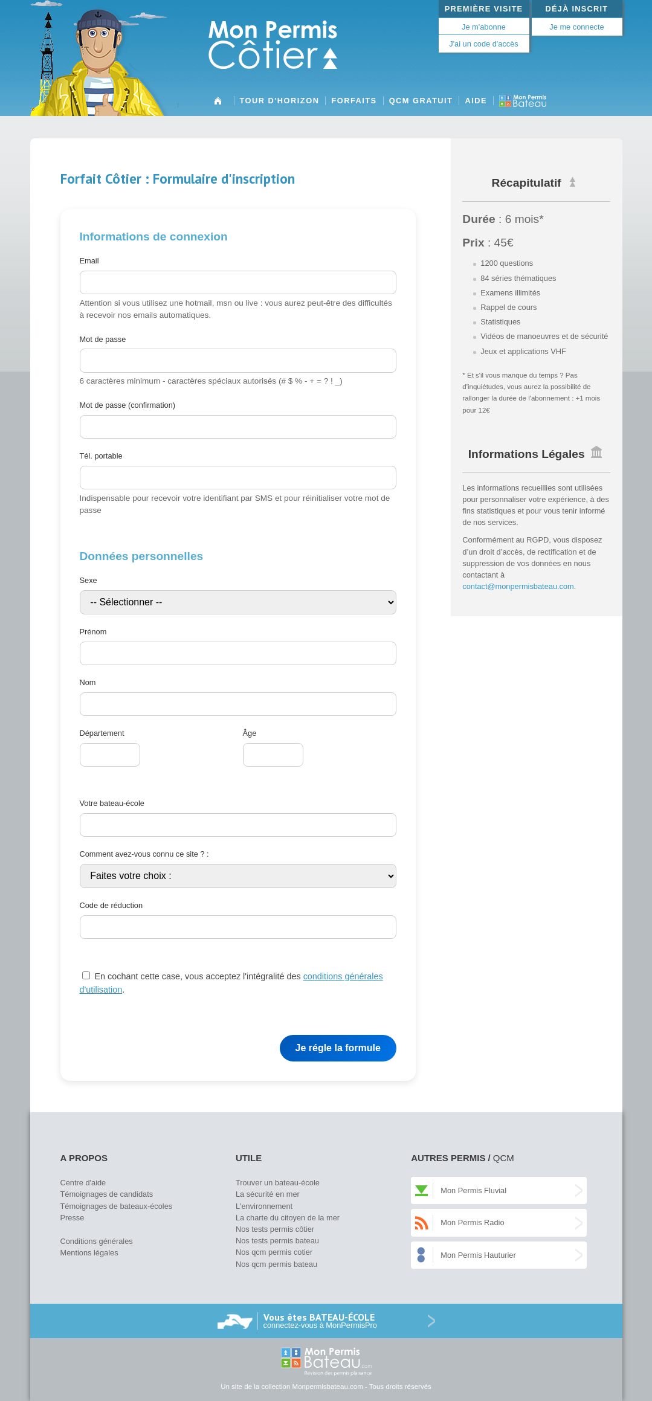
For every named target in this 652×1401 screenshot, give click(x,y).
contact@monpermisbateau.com (517, 586)
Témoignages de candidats (106, 1194)
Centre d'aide (83, 1182)
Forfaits (353, 100)
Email (89, 260)
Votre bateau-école (112, 803)
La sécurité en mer (268, 1194)
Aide (476, 100)
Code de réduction (111, 905)
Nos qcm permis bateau (276, 1264)
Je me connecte (576, 26)
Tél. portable (101, 455)
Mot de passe (103, 339)
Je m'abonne (484, 26)
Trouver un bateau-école (278, 1182)
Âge (250, 733)
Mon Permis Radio (472, 1222)
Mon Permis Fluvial (473, 1190)
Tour (280, 100)
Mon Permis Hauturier (478, 1255)
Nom (88, 682)
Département (102, 733)
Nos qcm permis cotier (274, 1252)
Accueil (218, 105)
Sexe (88, 580)
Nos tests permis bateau (277, 1240)
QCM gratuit (421, 100)
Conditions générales (96, 1241)
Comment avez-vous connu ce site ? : (144, 853)
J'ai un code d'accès (483, 43)
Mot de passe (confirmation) (128, 405)
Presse (72, 1217)
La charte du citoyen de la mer (288, 1217)
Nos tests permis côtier (275, 1229)
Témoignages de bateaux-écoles (116, 1206)
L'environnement (264, 1206)
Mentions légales (89, 1252)
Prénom (93, 631)
